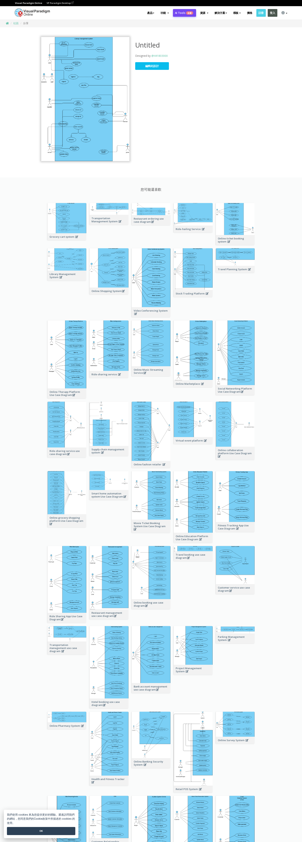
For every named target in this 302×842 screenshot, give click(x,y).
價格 (249, 13)
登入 (272, 13)
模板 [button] (237, 13)
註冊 (261, 13)
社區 (16, 23)
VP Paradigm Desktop (60, 3)
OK (41, 830)
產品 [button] (150, 13)
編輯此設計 (152, 66)
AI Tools (184, 13)
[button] (164, 13)
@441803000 (159, 56)
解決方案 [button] (221, 13)
